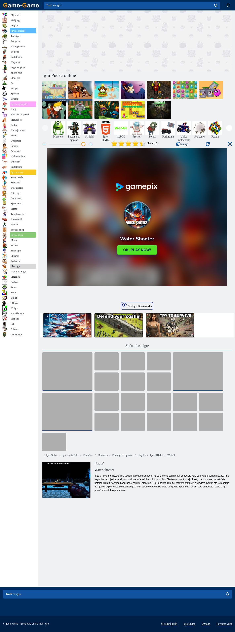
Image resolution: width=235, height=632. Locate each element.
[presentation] (45, 128)
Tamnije (182, 144)
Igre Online (52, 455)
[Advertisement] (89, 41)
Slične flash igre (137, 346)
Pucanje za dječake (122, 455)
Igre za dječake (70, 455)
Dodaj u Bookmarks (137, 305)
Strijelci (141, 455)
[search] (215, 5)
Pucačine (88, 455)
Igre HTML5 (156, 455)
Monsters (102, 455)
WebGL (171, 455)
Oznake (206, 624)
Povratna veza (224, 624)
